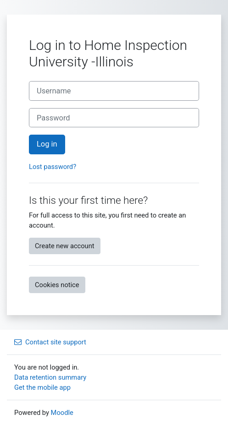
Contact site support (50, 342)
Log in (47, 144)
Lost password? (52, 167)
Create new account (65, 246)
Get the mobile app (42, 387)
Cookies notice (57, 285)
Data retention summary (50, 377)
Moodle (62, 413)
